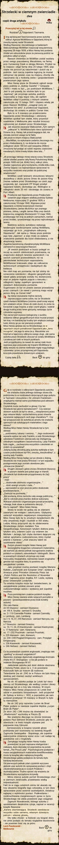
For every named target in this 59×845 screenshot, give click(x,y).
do (41, 357)
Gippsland (26, 32)
